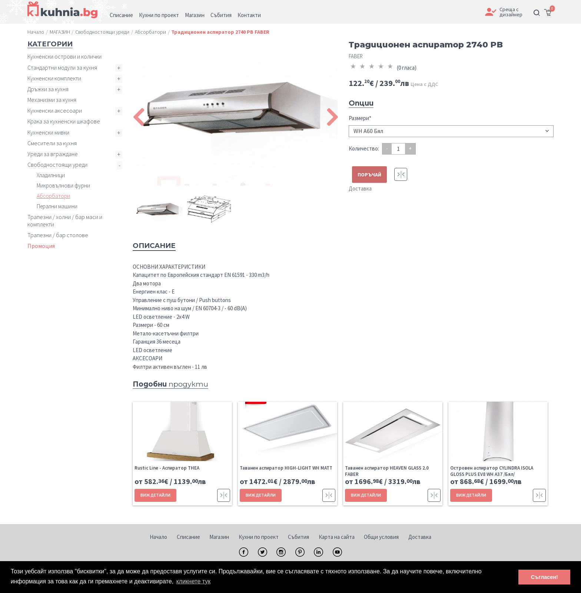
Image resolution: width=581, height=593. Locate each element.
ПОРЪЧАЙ (369, 174)
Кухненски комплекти (54, 78)
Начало (158, 536)
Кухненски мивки (48, 132)
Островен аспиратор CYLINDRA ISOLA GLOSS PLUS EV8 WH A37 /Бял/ (491, 471)
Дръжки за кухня (48, 89)
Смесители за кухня (52, 143)
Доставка (360, 188)
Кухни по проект (259, 536)
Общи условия (381, 536)
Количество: (364, 148)
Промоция (41, 245)
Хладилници (51, 175)
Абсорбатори (53, 195)
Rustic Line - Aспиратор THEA (167, 468)
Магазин (219, 536)
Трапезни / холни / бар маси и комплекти (64, 220)
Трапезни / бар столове (57, 235)
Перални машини (57, 206)
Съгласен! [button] (544, 577)
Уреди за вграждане (52, 154)
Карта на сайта (337, 536)
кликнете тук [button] (193, 581)
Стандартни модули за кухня (62, 67)
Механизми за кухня (51, 99)
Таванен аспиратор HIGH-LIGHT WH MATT (286, 468)
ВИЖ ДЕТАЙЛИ (155, 495)
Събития (298, 536)
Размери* (360, 118)
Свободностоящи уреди (57, 164)
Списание (188, 536)
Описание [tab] (154, 246)
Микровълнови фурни (63, 185)
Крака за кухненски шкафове (63, 121)
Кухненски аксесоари (54, 110)
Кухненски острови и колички (64, 56)
